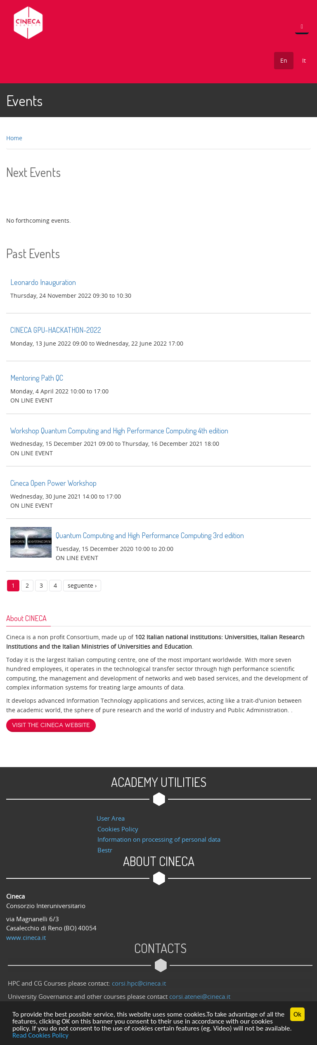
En (283, 60)
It (304, 60)
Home (14, 138)
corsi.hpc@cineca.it (141, 983)
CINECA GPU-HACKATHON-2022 (55, 329)
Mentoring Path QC (36, 377)
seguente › (82, 585)
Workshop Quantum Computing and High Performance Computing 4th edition (119, 430)
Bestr (104, 850)
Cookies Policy (117, 829)
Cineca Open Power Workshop (53, 482)
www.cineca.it (26, 937)
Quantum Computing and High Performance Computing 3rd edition (150, 535)
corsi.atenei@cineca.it (202, 996)
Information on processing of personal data (158, 839)
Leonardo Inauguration (43, 282)
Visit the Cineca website (51, 725)
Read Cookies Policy (40, 1035)
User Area (111, 818)
